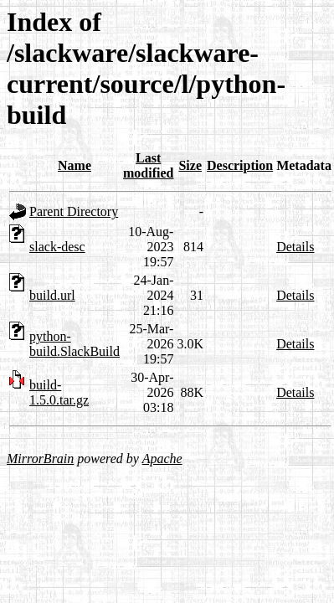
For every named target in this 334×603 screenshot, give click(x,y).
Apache (162, 458)
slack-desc (57, 247)
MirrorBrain (40, 458)
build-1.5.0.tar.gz (59, 392)
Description (240, 165)
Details (295, 247)
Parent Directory (73, 211)
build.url (52, 295)
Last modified (148, 165)
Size (190, 165)
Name (74, 165)
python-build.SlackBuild (74, 343)
